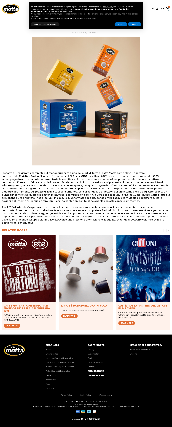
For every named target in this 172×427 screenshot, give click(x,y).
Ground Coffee (52, 354)
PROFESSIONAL (97, 375)
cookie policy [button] (67, 11)
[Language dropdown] (162, 8)
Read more (12, 326)
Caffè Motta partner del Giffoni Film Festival (142, 307)
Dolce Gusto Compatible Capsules (60, 362)
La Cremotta (51, 375)
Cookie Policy (85, 395)
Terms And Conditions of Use (142, 350)
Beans (48, 350)
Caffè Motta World (95, 362)
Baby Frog (50, 388)
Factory (91, 350)
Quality (91, 358)
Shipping (133, 354)
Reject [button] (120, 24)
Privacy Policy (66, 395)
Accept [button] (135, 24)
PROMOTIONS (96, 371)
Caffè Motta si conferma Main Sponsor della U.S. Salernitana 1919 (27, 308)
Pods (48, 384)
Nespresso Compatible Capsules (59, 358)
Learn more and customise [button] (45, 24)
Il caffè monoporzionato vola (84, 305)
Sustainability (93, 354)
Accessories (51, 380)
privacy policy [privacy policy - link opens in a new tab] (108, 7)
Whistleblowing (105, 395)
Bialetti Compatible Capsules (58, 371)
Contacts (91, 367)
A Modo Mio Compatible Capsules (60, 367)
